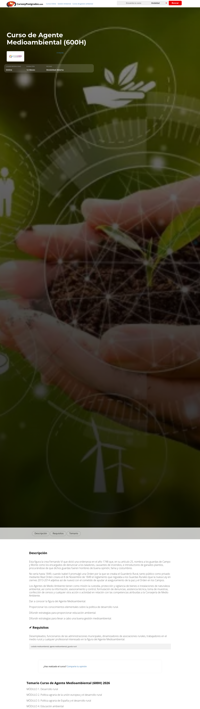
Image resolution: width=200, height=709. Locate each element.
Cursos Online (51, 4)
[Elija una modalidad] (162, 3)
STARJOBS (60, 53)
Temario (73, 533)
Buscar (175, 3)
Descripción (41, 533)
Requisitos (58, 533)
